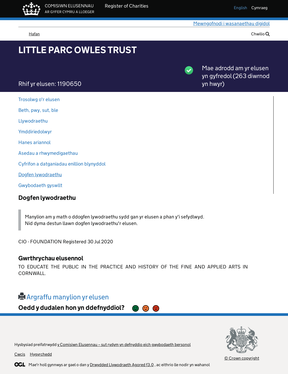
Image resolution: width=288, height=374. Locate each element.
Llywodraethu (33, 121)
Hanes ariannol (34, 142)
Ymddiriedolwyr (35, 132)
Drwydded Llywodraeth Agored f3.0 (122, 364)
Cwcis (19, 354)
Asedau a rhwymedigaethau (48, 153)
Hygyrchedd (41, 354)
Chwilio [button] (260, 33)
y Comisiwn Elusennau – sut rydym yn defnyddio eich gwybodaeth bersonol (124, 344)
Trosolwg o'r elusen (39, 99)
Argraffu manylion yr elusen (63, 297)
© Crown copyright (241, 358)
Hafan (34, 33)
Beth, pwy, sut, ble (38, 110)
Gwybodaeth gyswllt (40, 185)
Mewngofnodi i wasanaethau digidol (231, 23)
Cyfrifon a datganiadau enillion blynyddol (62, 164)
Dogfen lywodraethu (40, 175)
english (240, 7)
